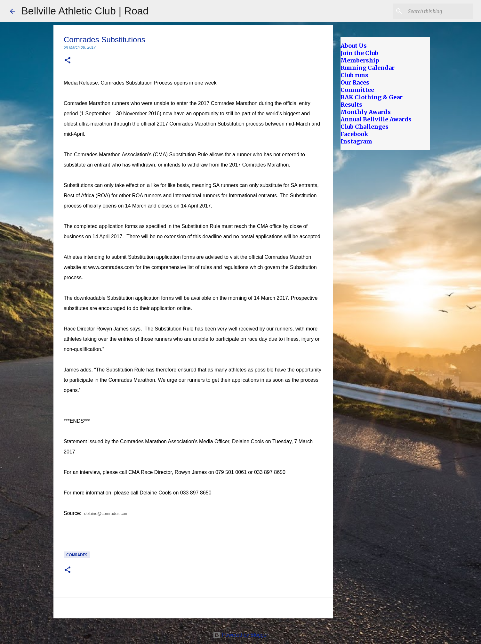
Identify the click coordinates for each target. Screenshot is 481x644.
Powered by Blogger (240, 635)
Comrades (76, 555)
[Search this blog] (439, 11)
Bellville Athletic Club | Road (85, 11)
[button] (67, 60)
